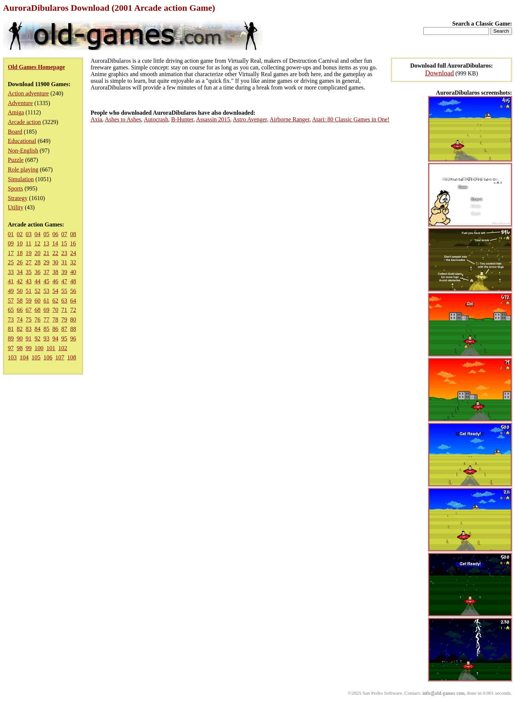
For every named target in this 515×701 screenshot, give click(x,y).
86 (55, 329)
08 (73, 234)
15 (64, 243)
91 (29, 338)
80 (73, 319)
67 (29, 310)
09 (11, 243)
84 (37, 329)
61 (46, 300)
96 (73, 338)
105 (36, 357)
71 (64, 310)
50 (20, 291)
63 (64, 300)
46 (55, 281)
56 (73, 291)
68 (37, 310)
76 (37, 319)
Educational (22, 141)
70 (55, 310)
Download (439, 73)
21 (46, 253)
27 (29, 262)
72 (73, 310)
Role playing (23, 169)
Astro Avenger (250, 119)
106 (47, 357)
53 (46, 291)
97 (11, 348)
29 (46, 262)
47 (64, 281)
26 (20, 262)
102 (62, 348)
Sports (15, 188)
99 (29, 348)
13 (46, 243)
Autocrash (156, 119)
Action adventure (28, 93)
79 (64, 319)
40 (73, 272)
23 (64, 253)
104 (24, 357)
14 (55, 243)
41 (11, 281)
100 (39, 348)
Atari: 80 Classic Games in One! (350, 119)
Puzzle (16, 160)
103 (12, 357)
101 (50, 348)
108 (71, 357)
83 (29, 329)
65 (11, 310)
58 (20, 300)
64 (73, 300)
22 (55, 253)
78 (55, 319)
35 (29, 272)
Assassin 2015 (213, 119)
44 (37, 281)
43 (29, 281)
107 (59, 357)
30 (55, 262)
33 (11, 272)
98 (20, 348)
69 (46, 310)
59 (29, 300)
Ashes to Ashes (123, 119)
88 (73, 329)
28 (37, 262)
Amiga (16, 112)
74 (20, 319)
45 (46, 281)
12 (37, 243)
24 (73, 253)
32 (73, 262)
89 (11, 338)
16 (73, 243)
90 (20, 338)
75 (29, 319)
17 (11, 253)
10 (20, 243)
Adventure (20, 103)
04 (37, 234)
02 (20, 234)
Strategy (17, 198)
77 (46, 319)
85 (46, 329)
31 (64, 262)
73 (11, 319)
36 (37, 272)
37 (46, 272)
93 (46, 338)
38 (55, 272)
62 (55, 300)
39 (64, 272)
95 (64, 338)
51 (29, 291)
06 (55, 234)
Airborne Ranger (289, 119)
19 (29, 253)
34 (20, 272)
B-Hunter (182, 119)
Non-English (23, 150)
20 (37, 253)
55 (64, 291)
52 (37, 291)
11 (28, 243)
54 (55, 291)
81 (11, 329)
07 (64, 234)
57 (11, 300)
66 (20, 310)
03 (29, 234)
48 (73, 281)
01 (11, 234)
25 (11, 262)
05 (46, 234)
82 (20, 329)
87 (64, 329)
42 (20, 281)
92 (37, 338)
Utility (15, 207)
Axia (96, 119)
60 (37, 300)
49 (11, 291)
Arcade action (24, 122)
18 (20, 253)
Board (15, 131)
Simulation (21, 179)
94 (55, 338)
